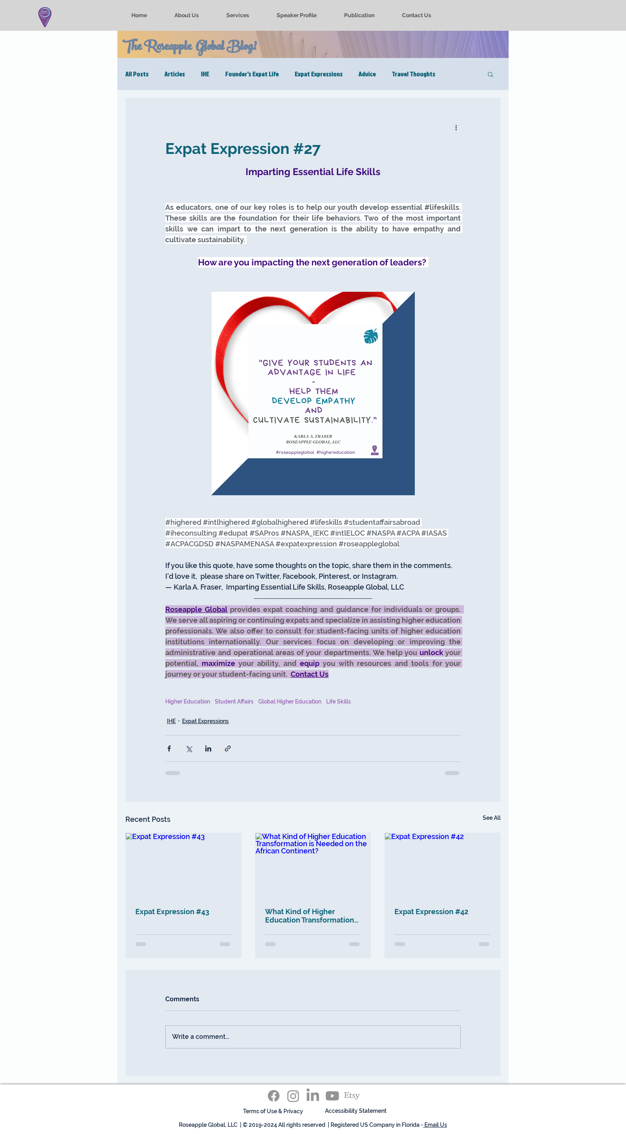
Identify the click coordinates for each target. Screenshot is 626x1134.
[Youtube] (332, 1096)
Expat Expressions (319, 74)
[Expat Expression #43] (183, 865)
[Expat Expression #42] (442, 865)
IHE (205, 74)
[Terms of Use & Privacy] (273, 1111)
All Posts (137, 74)
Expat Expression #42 (431, 911)
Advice (367, 74)
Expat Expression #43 (172, 911)
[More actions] (456, 127)
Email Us (435, 1125)
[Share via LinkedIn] (208, 748)
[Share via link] (228, 748)
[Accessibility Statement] (356, 1111)
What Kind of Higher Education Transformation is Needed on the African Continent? (309, 915)
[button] (490, 74)
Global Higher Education (289, 701)
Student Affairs (234, 701)
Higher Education (187, 701)
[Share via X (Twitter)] (188, 748)
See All (492, 818)
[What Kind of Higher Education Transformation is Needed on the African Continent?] (313, 865)
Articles (174, 74)
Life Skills (338, 701)
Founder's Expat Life (252, 74)
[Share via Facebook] (169, 748)
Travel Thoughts (413, 74)
